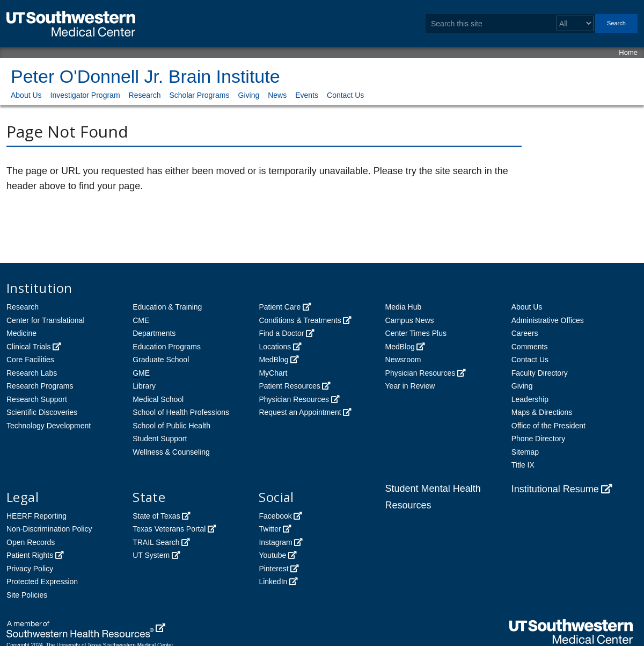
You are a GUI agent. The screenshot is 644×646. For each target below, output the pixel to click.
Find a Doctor (281, 333)
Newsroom (403, 359)
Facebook (275, 516)
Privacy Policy (29, 568)
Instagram (275, 542)
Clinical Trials (28, 346)
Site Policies (26, 595)
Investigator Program (85, 95)
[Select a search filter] (575, 23)
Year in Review (410, 386)
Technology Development (48, 425)
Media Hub (403, 307)
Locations (275, 346)
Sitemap (525, 452)
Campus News (409, 320)
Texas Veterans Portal (169, 529)
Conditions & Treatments (300, 320)
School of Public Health (171, 425)
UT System (151, 555)
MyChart (273, 373)
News (277, 95)
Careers (524, 333)
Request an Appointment (300, 412)
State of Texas (156, 516)
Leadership (529, 399)
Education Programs (167, 346)
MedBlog (273, 359)
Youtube (272, 555)
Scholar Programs (199, 95)
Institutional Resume (555, 489)
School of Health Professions (181, 412)
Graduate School (161, 359)
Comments (529, 346)
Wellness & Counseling (171, 452)
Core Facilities (30, 359)
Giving (249, 95)
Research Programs (40, 386)
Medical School (158, 399)
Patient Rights (29, 555)
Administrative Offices (547, 320)
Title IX (523, 465)
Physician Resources (294, 399)
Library (144, 386)
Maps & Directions (542, 412)
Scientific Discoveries (41, 412)
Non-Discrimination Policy (49, 529)
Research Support (36, 399)
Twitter (270, 529)
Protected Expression (42, 581)
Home (628, 52)
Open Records (30, 542)
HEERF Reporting (36, 516)
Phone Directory (538, 438)
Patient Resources (289, 386)
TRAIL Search (156, 542)
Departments (154, 333)
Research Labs (31, 373)
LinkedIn (273, 581)
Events (306, 95)
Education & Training (167, 307)
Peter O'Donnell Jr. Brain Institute (145, 76)
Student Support (160, 438)
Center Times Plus (416, 333)
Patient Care (280, 307)
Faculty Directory (539, 373)
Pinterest (273, 568)
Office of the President (548, 425)
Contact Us (345, 95)
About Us (26, 95)
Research (145, 95)
